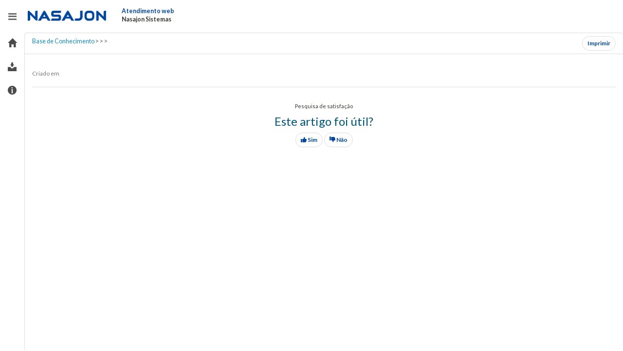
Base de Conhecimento (63, 41)
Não (339, 139)
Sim (309, 139)
